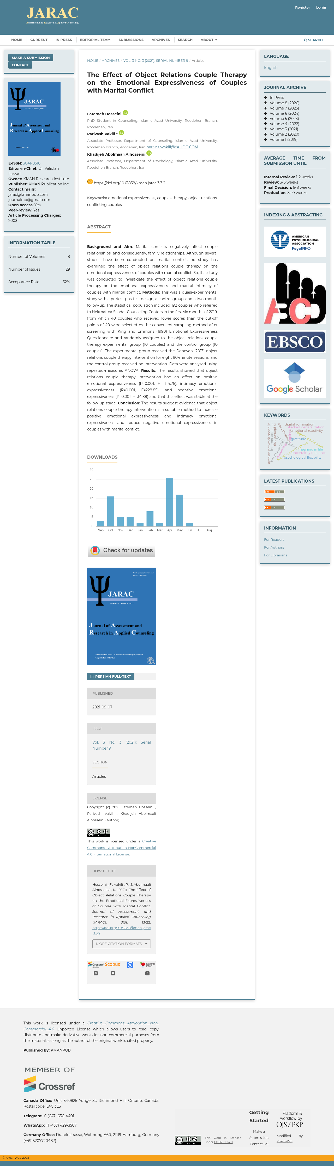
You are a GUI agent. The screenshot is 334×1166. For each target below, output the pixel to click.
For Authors (274, 547)
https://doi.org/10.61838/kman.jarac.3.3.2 (129, 183)
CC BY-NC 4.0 (223, 1142)
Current (38, 40)
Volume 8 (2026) (283, 103)
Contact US (259, 1144)
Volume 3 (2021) (282, 129)
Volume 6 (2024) (283, 113)
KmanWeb (285, 1141)
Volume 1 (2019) (282, 139)
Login (321, 7)
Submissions (131, 40)
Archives (161, 40)
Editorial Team (95, 40)
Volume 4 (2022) (283, 124)
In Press (64, 40)
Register (302, 7)
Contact (20, 65)
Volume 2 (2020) (283, 134)
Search (185, 40)
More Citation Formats (119, 944)
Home (16, 40)
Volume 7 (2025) (283, 108)
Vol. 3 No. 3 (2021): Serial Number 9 (155, 60)
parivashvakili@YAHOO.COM (172, 147)
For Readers (274, 539)
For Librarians (275, 555)
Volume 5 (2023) (283, 118)
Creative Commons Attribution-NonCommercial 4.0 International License (121, 847)
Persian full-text (112, 676)
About (207, 40)
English (271, 67)
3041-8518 (31, 163)
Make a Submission (31, 58)
